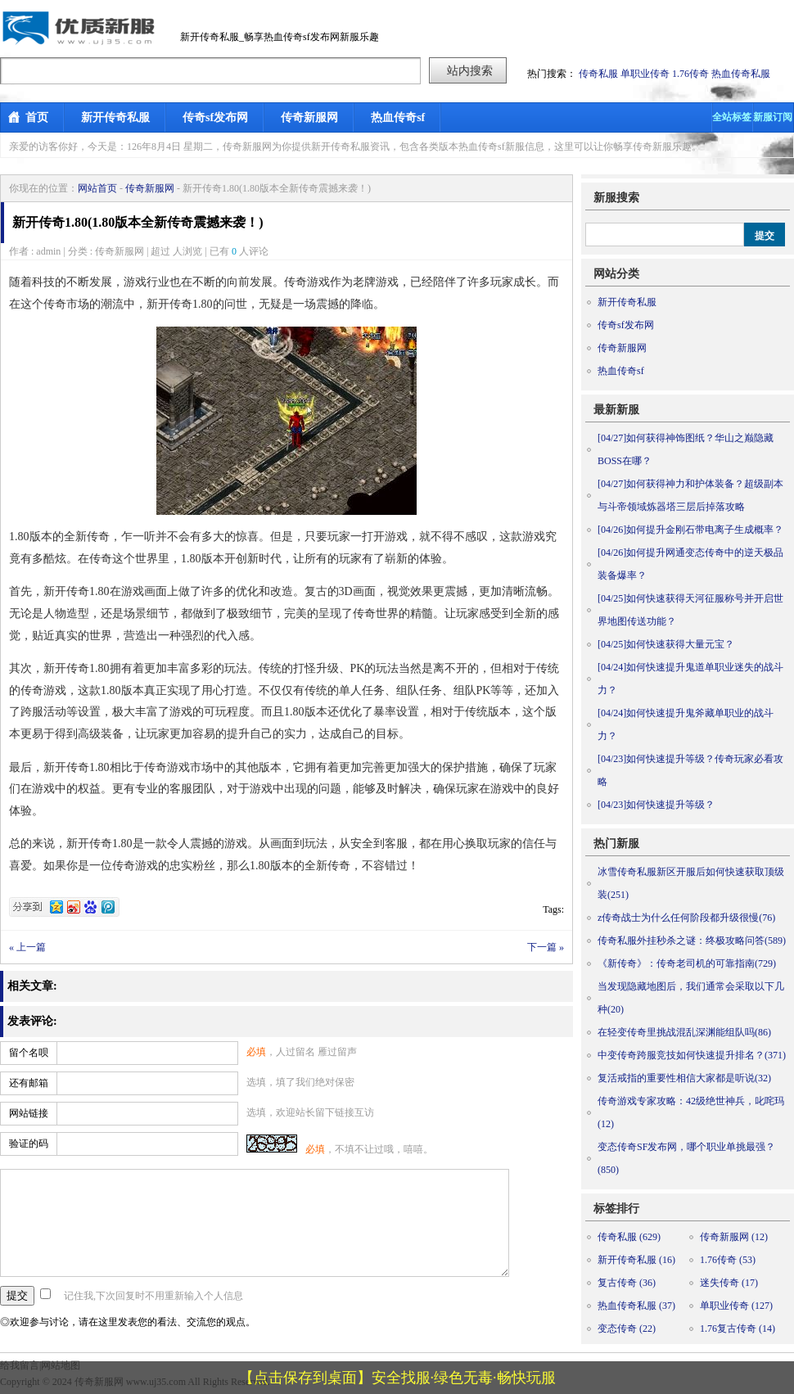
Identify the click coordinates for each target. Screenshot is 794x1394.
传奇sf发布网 (215, 117)
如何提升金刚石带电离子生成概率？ (690, 529)
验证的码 (28, 1143)
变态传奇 (627, 1328)
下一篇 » (545, 947)
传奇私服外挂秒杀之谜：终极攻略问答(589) (692, 940)
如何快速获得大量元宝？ (666, 644)
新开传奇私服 (115, 117)
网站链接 (28, 1113)
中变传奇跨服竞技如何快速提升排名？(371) (692, 1055)
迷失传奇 (729, 1282)
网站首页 (97, 188)
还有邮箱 (28, 1083)
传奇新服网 (309, 117)
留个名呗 (28, 1052)
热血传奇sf (398, 117)
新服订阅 (772, 117)
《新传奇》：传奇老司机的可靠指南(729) (687, 963)
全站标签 (731, 117)
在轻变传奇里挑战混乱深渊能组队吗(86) (684, 1032)
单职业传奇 (645, 73)
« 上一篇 (27, 947)
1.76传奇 (690, 73)
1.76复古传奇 (737, 1328)
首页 (36, 117)
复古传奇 (627, 1282)
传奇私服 (598, 73)
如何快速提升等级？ (656, 804)
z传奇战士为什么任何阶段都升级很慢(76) (686, 917)
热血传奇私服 (740, 73)
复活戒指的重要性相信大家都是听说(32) (684, 1078)
